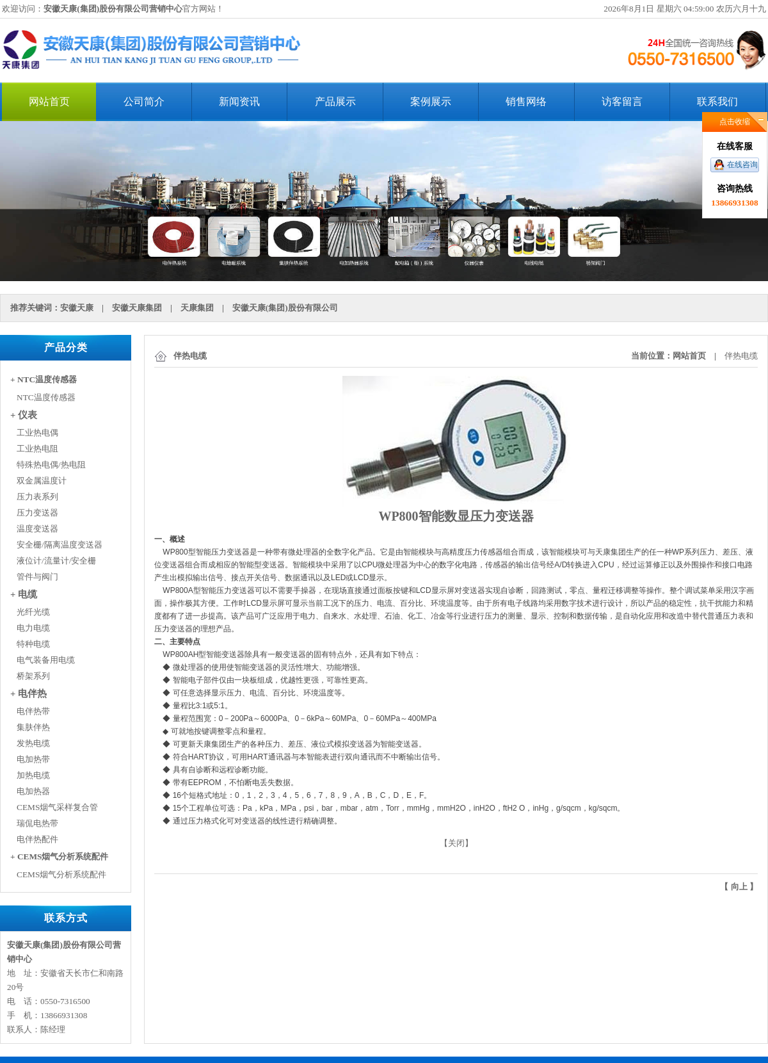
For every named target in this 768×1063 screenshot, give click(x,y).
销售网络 (526, 101)
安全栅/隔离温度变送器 (59, 544)
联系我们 (717, 101)
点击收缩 (734, 121)
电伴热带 (33, 711)
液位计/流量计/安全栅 (56, 560)
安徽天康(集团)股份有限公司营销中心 (113, 8)
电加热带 (33, 759)
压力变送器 (37, 512)
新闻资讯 (239, 101)
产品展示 (335, 101)
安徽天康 (76, 307)
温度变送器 (37, 528)
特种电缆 (33, 644)
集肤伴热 (33, 727)
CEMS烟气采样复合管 (57, 807)
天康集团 (197, 307)
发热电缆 (33, 743)
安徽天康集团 (137, 307)
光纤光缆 (33, 612)
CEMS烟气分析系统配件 (61, 874)
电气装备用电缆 (46, 660)
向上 (739, 886)
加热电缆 (33, 775)
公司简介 (144, 101)
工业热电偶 (37, 432)
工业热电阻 (37, 448)
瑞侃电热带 (37, 823)
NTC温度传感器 (46, 397)
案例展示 (430, 101)
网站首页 (49, 101)
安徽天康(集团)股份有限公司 (285, 307)
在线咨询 (742, 164)
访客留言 (622, 101)
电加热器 (33, 791)
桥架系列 (33, 676)
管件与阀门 (37, 576)
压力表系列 (37, 496)
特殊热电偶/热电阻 (51, 464)
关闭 (456, 843)
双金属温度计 (42, 480)
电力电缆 (33, 628)
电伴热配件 (37, 839)
